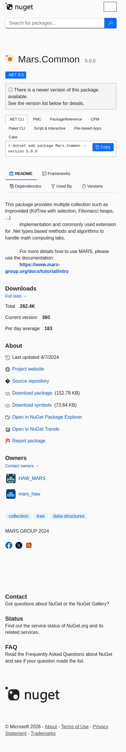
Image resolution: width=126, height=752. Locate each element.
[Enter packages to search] (55, 23)
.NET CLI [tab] (16, 119)
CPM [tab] (95, 119)
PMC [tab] (37, 119)
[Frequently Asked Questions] (11, 647)
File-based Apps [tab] (87, 128)
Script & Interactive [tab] (49, 128)
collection (18, 516)
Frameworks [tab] (56, 173)
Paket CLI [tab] (17, 128)
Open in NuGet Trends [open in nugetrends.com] (35, 429)
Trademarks (43, 733)
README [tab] (21, 173)
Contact (16, 596)
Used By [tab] (61, 186)
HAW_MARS (32, 478)
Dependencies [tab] (25, 186)
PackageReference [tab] (66, 119)
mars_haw (29, 493)
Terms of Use (75, 726)
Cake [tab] (13, 137)
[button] (103, 147)
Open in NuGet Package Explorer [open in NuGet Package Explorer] (47, 417)
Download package (32, 393)
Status (14, 618)
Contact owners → (22, 466)
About (51, 726)
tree (41, 516)
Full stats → (16, 296)
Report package (29, 440)
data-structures (69, 516)
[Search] (110, 23)
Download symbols (32, 405)
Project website (28, 368)
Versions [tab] (92, 186)
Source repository (30, 380)
